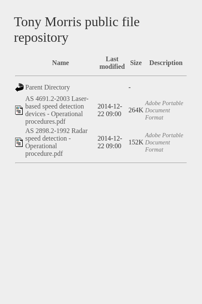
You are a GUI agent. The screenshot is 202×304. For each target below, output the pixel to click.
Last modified (112, 62)
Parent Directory (47, 87)
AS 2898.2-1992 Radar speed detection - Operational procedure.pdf (56, 142)
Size (136, 62)
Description (166, 62)
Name (60, 62)
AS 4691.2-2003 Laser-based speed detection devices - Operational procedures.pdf (56, 110)
